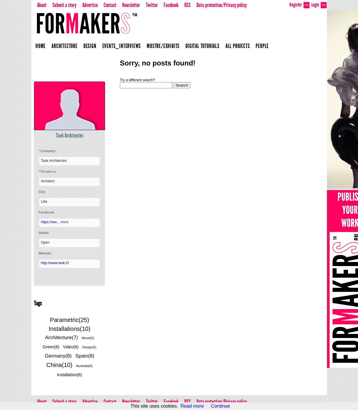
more (64, 222)
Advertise (90, 5)
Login (319, 4)
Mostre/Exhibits (163, 46)
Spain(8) (84, 356)
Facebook (171, 5)
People (262, 46)
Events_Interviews (121, 46)
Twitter (152, 5)
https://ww (50, 222)
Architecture (64, 46)
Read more (192, 406)
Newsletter (131, 5)
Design (89, 46)
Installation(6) (69, 374)
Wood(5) (88, 338)
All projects (237, 46)
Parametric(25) (69, 320)
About (41, 5)
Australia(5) (84, 366)
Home (41, 46)
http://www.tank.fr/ (55, 263)
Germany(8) (58, 356)
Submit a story (64, 5)
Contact (110, 5)
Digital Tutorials (203, 46)
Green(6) (51, 346)
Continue (220, 406)
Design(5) (89, 347)
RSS (187, 5)
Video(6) (71, 346)
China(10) (59, 365)
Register (299, 4)
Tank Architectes (69, 135)
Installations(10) (69, 329)
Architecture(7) (61, 337)
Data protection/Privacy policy (221, 5)
